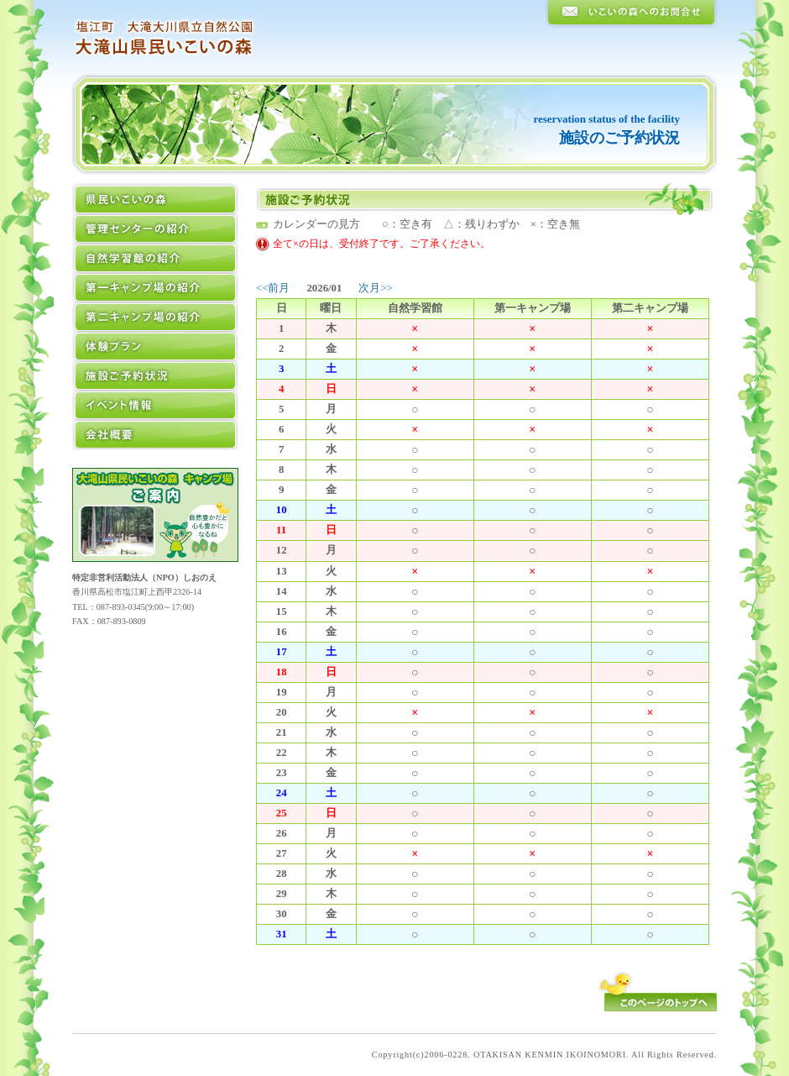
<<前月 (273, 288)
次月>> (375, 288)
